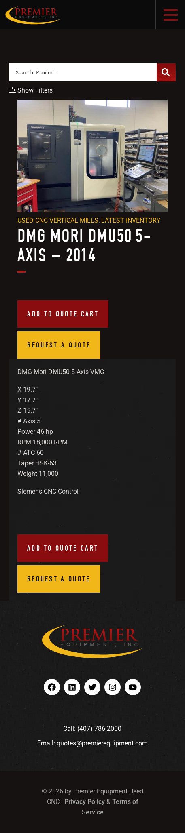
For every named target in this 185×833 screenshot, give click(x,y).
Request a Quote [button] (59, 344)
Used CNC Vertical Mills (57, 220)
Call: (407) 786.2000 (92, 728)
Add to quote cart (63, 313)
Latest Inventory (131, 220)
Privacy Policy (84, 802)
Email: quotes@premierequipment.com (92, 743)
